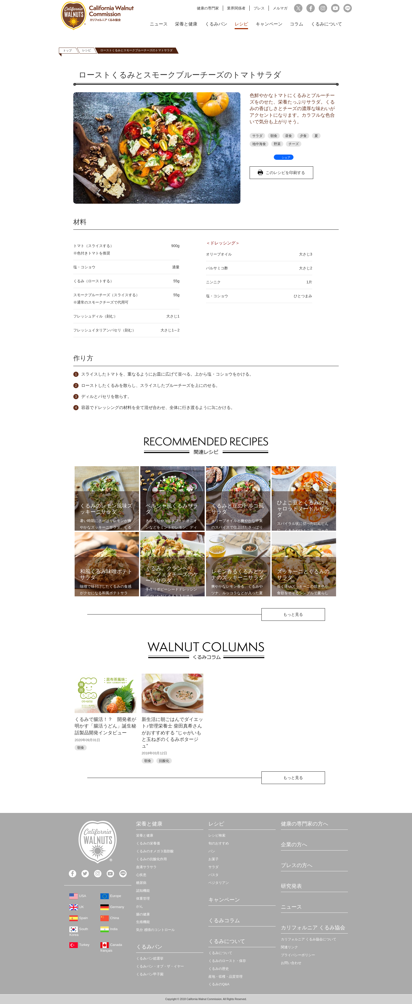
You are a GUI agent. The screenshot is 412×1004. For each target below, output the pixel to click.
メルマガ (280, 8)
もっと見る (293, 614)
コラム (296, 24)
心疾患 (141, 875)
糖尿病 (141, 883)
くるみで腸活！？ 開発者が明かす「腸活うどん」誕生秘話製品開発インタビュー (105, 726)
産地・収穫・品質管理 (225, 977)
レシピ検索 (216, 835)
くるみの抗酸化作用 (151, 859)
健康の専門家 (208, 8)
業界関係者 (236, 8)
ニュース (159, 24)
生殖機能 (143, 922)
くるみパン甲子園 (149, 974)
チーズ (294, 144)
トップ (67, 50)
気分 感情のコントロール (155, 930)
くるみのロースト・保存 (227, 961)
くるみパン (216, 24)
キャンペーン (269, 24)
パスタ (213, 875)
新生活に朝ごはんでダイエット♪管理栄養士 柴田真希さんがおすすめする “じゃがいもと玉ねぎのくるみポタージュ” (172, 733)
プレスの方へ (296, 865)
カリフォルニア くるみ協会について (309, 939)
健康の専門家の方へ (304, 824)
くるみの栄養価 (148, 843)
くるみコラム (224, 920)
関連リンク (289, 947)
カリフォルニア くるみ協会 (313, 927)
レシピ (241, 24)
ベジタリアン (218, 883)
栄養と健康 (186, 24)
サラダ (257, 136)
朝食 (273, 136)
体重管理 (143, 898)
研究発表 (291, 886)
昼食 (288, 136)
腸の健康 (143, 914)
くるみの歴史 (218, 969)
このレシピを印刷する (285, 172)
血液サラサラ (146, 867)
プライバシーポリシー (298, 955)
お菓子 (213, 859)
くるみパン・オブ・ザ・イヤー (160, 966)
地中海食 (259, 144)
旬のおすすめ (218, 843)
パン (211, 851)
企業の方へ (294, 844)
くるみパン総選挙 (149, 958)
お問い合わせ (291, 963)
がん (139, 906)
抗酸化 (164, 761)
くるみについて (326, 24)
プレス (259, 8)
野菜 (277, 144)
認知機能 (143, 891)
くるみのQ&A (218, 984)
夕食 (303, 136)
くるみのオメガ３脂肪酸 (155, 851)
